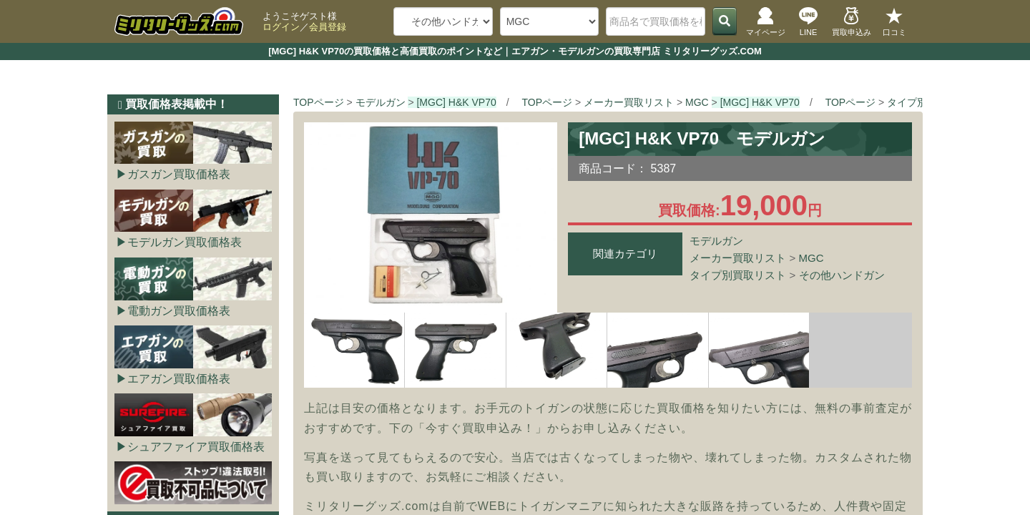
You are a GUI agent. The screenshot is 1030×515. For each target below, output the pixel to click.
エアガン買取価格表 (178, 379)
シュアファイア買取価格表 (196, 447)
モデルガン (716, 241)
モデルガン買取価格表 (184, 242)
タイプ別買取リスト (738, 275)
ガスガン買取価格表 (178, 174)
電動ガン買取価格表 (178, 311)
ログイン (281, 26)
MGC (811, 258)
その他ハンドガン (842, 275)
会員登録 (327, 26)
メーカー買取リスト (738, 258)
